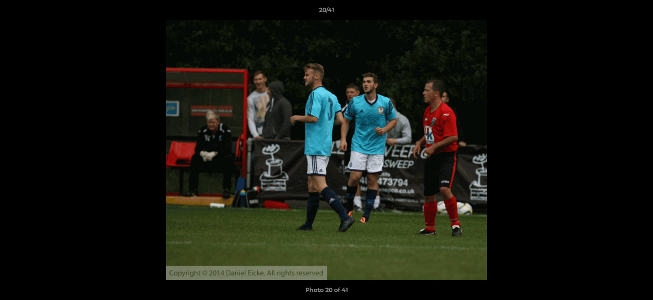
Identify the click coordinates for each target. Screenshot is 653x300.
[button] (638, 12)
